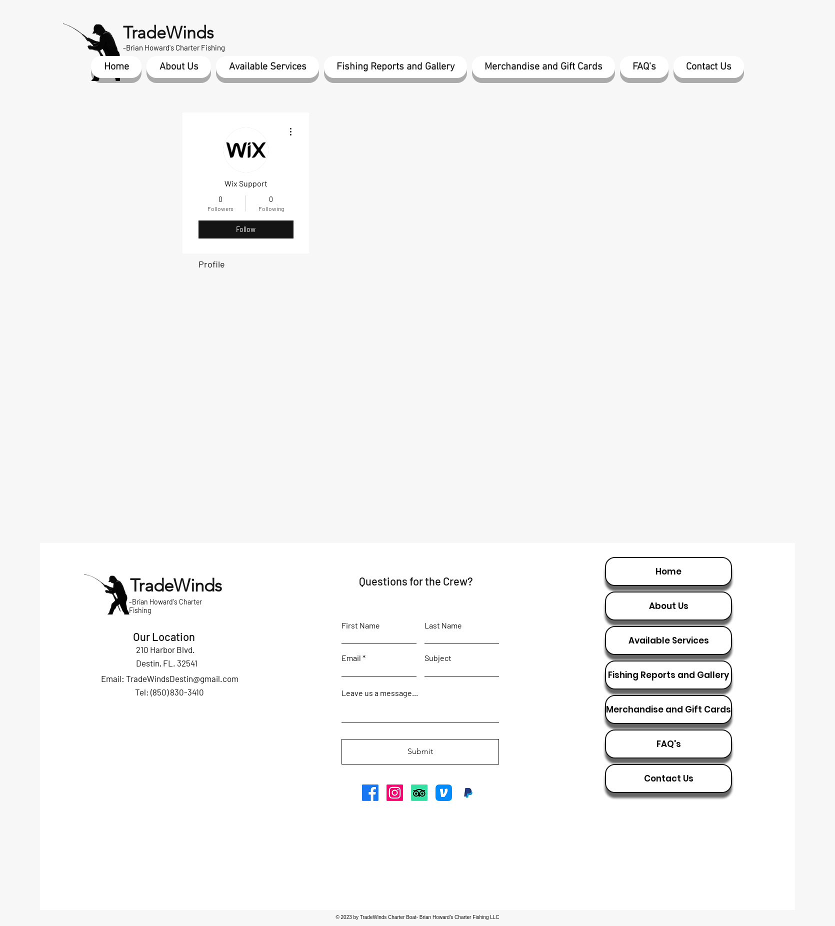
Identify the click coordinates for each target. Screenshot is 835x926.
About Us (668, 606)
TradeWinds (168, 32)
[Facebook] (370, 792)
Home (669, 572)
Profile (211, 264)
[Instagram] (394, 792)
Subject (438, 658)
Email (351, 658)
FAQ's (668, 744)
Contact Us (669, 778)
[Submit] (420, 751)
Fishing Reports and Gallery (668, 675)
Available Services (668, 640)
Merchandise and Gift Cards (668, 710)
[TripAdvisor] (419, 792)
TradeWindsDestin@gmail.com (182, 679)
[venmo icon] (444, 792)
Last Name (443, 626)
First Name (361, 626)
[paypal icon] (468, 792)
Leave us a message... (380, 693)
